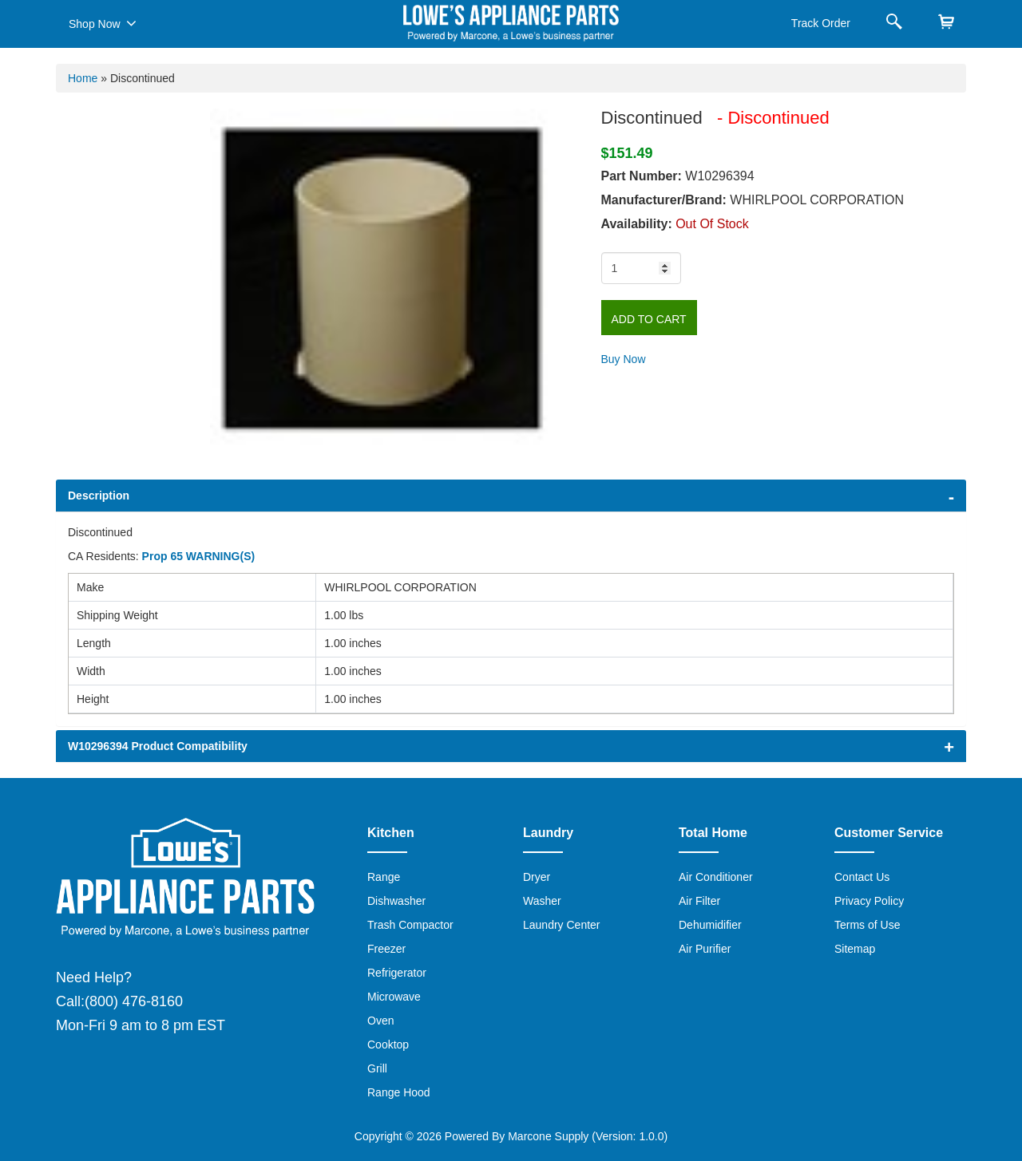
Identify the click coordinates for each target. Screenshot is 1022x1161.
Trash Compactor (410, 924)
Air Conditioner (716, 877)
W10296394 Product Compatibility (158, 746)
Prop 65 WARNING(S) (199, 556)
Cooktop (388, 1044)
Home (82, 78)
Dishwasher (396, 900)
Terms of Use (867, 924)
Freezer (386, 948)
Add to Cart (649, 319)
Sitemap (854, 948)
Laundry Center (561, 924)
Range (383, 877)
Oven (380, 1020)
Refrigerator (396, 972)
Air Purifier (705, 948)
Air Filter (699, 900)
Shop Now (103, 23)
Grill (377, 1068)
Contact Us (861, 877)
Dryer (536, 877)
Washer (542, 900)
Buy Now (623, 359)
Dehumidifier (710, 924)
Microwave (394, 996)
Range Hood (398, 1092)
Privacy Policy (869, 900)
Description (98, 495)
